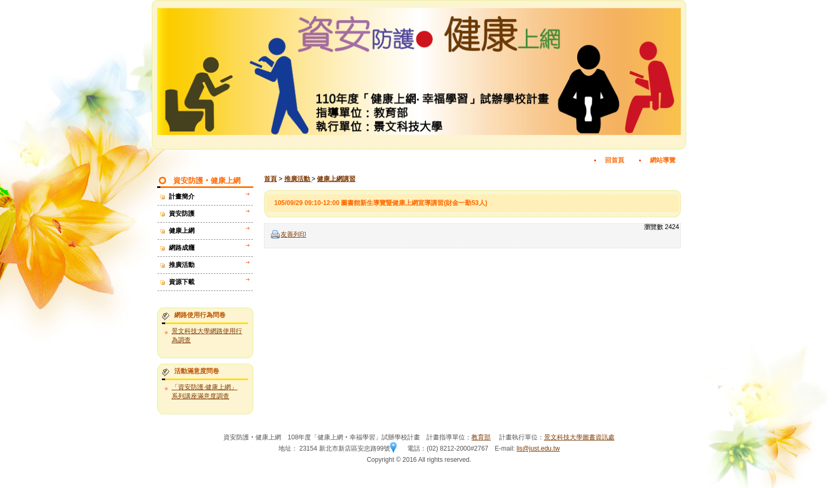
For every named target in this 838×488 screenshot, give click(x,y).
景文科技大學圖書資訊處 (579, 437)
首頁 (270, 179)
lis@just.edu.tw (538, 448)
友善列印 (293, 234)
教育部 (481, 437)
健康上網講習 (336, 179)
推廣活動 (298, 179)
